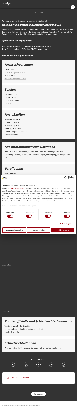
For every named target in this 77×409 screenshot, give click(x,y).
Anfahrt (8, 103)
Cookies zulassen (62, 230)
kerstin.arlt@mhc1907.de (15, 72)
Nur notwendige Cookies (14, 230)
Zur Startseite (38, 394)
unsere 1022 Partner (16, 188)
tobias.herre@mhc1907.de (15, 79)
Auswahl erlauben (38, 230)
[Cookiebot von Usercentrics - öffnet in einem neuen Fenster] (66, 177)
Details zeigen (65, 224)
